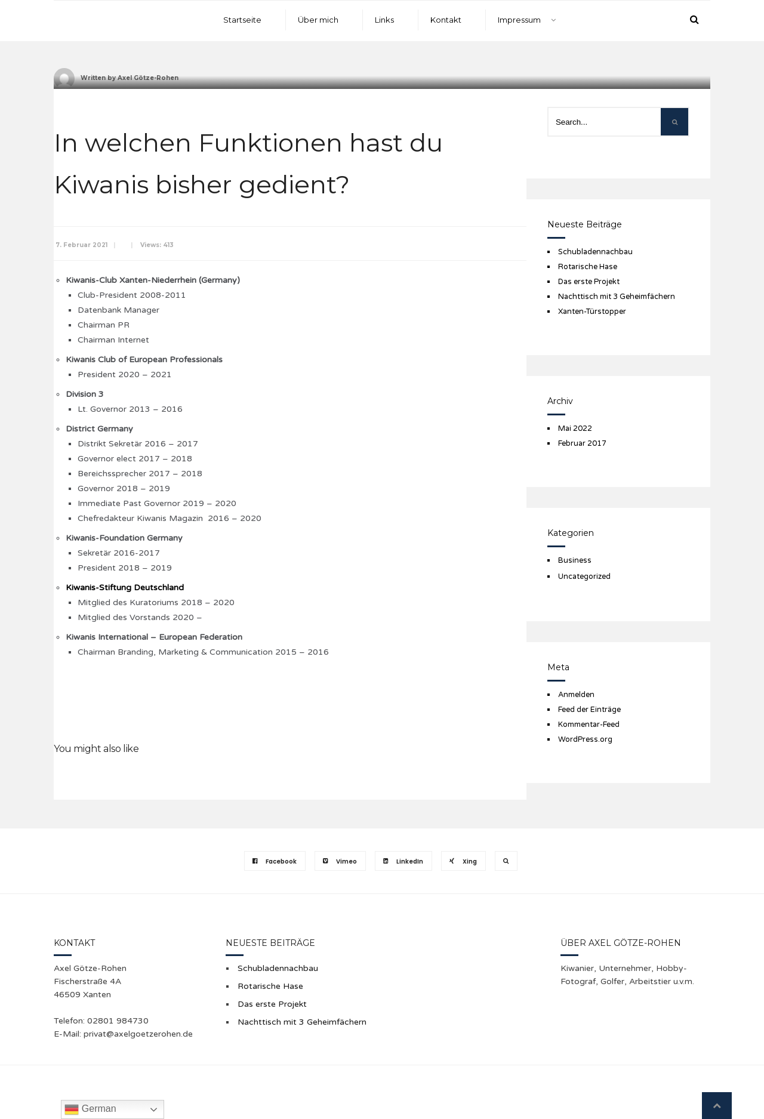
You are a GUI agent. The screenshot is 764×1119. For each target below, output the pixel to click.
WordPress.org (585, 739)
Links (384, 19)
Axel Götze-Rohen (148, 78)
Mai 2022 (575, 428)
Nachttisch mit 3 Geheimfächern (616, 296)
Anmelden (576, 694)
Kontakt (445, 19)
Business (575, 560)
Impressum (519, 19)
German (90, 1109)
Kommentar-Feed (589, 724)
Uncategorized (584, 576)
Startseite (242, 19)
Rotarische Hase (587, 267)
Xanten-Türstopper (592, 311)
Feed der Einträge (589, 709)
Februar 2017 (582, 443)
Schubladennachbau (595, 252)
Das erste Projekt (589, 281)
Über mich (318, 19)
